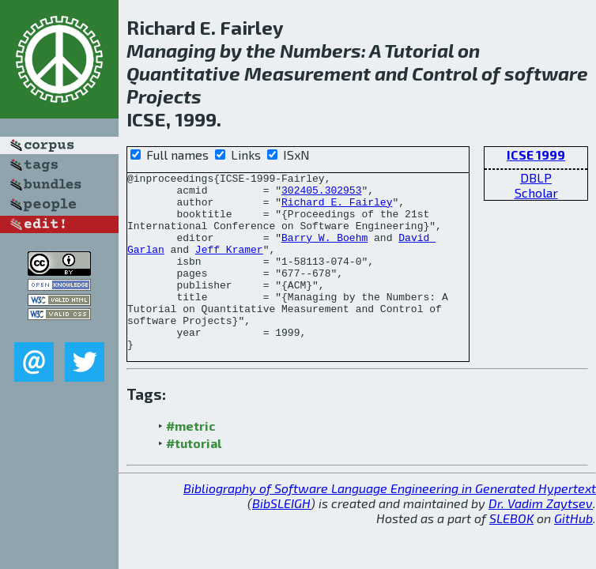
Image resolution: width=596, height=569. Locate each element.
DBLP (536, 177)
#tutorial (193, 478)
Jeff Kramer (229, 265)
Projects (164, 96)
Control (444, 73)
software (546, 73)
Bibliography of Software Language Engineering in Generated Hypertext (389, 523)
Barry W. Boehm (324, 251)
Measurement (307, 73)
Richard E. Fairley (336, 209)
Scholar (536, 192)
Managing (171, 50)
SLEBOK (511, 553)
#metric (190, 461)
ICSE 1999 (536, 154)
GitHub (573, 553)
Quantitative (183, 73)
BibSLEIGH (281, 538)
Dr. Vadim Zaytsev (540, 538)
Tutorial (419, 50)
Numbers (320, 50)
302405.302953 (321, 194)
